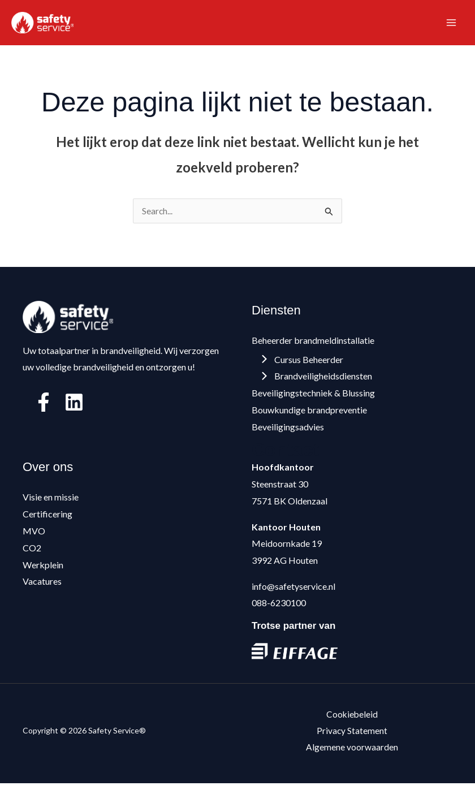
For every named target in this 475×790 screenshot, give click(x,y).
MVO (34, 535)
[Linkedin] (74, 407)
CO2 (32, 552)
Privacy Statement (352, 736)
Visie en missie (51, 502)
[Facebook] (43, 407)
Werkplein (43, 569)
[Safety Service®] (45, 25)
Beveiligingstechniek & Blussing (313, 397)
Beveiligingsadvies (288, 431)
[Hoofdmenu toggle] (451, 24)
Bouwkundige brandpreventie (309, 414)
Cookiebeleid (352, 719)
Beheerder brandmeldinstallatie (313, 345)
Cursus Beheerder (303, 364)
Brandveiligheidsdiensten (317, 380)
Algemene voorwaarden (352, 753)
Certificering (47, 518)
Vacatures (42, 586)
